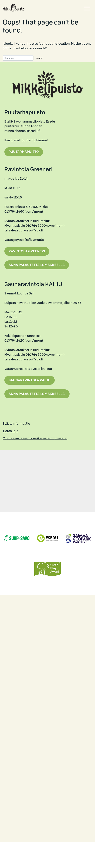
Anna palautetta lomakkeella (37, 265)
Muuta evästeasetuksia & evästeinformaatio (35, 438)
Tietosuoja (10, 431)
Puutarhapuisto (24, 152)
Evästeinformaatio (16, 424)
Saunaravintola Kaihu (29, 380)
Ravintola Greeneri (27, 251)
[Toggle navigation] (87, 7)
